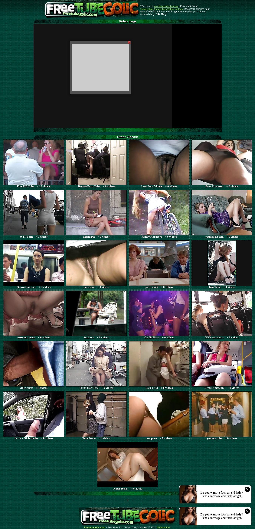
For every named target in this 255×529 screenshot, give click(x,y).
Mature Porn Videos (164, 9)
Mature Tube (146, 9)
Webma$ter (163, 527)
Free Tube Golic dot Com (166, 6)
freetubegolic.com (94, 527)
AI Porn (179, 9)
